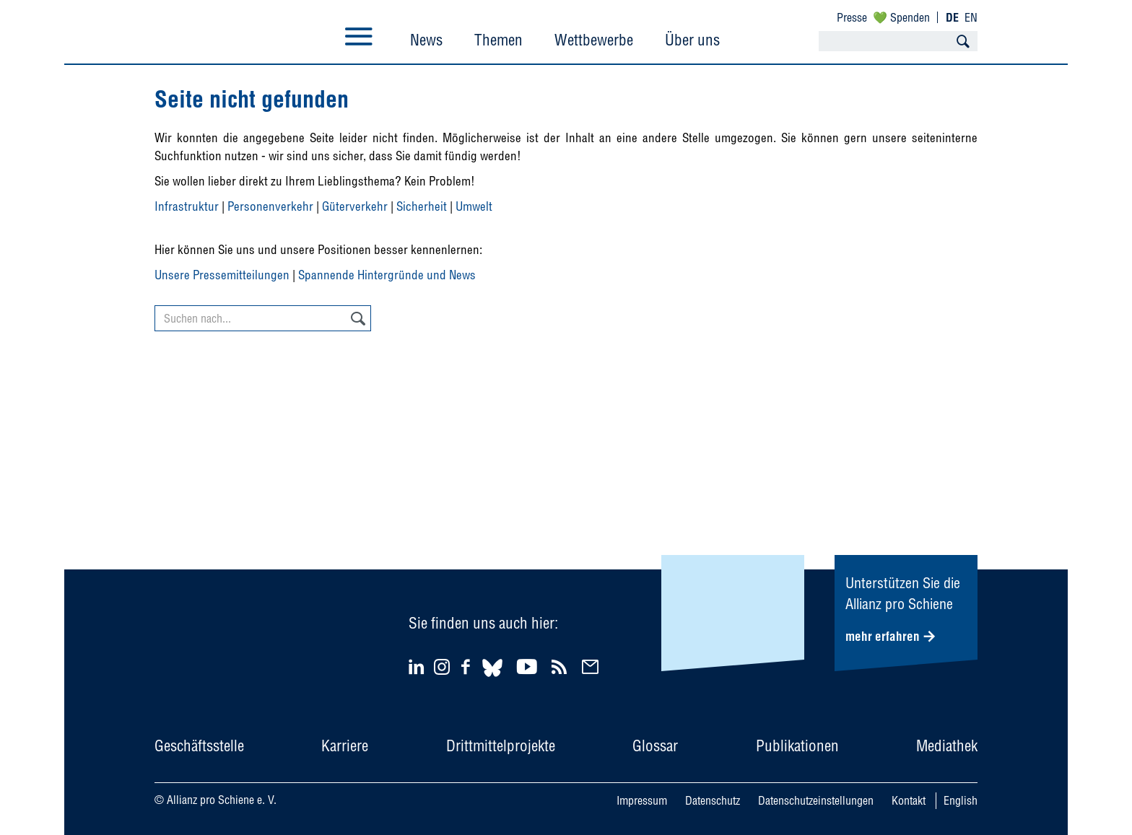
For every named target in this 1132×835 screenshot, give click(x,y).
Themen (498, 39)
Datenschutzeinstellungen (816, 800)
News (426, 39)
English (961, 800)
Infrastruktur (186, 206)
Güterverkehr (355, 206)
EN (971, 17)
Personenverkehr (270, 206)
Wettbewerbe (593, 39)
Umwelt (474, 206)
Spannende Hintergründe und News (387, 274)
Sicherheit (421, 206)
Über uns (692, 39)
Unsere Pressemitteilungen (221, 274)
